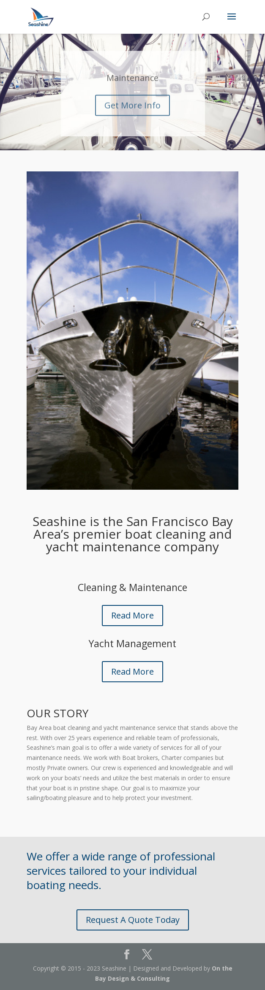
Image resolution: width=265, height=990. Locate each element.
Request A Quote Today (133, 919)
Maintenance (132, 85)
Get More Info (132, 113)
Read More (132, 615)
